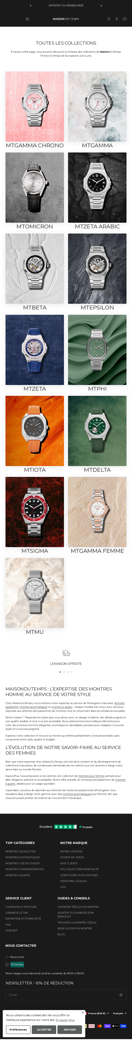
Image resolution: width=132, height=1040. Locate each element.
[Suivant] (101, 5)
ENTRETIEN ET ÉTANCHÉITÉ (23, 918)
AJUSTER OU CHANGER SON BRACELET (76, 914)
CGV (63, 887)
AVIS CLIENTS (69, 863)
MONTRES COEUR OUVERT (23, 863)
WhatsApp (17, 964)
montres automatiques (33, 707)
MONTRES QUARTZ (18, 875)
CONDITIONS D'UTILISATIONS (79, 875)
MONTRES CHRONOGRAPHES (25, 869)
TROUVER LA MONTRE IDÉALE (77, 922)
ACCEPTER (44, 1029)
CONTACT (12, 930)
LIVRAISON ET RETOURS (21, 907)
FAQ (8, 924)
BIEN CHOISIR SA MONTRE (75, 928)
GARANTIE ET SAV (17, 912)
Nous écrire (15, 957)
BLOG (61, 934)
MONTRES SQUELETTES (21, 851)
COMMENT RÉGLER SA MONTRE (78, 907)
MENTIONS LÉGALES (73, 881)
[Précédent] (30, 5)
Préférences (18, 1029)
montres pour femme (91, 776)
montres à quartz (62, 707)
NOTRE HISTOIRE (71, 851)
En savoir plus (65, 1020)
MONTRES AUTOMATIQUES (23, 857)
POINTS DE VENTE (72, 857)
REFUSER (70, 1029)
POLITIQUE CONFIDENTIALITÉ (79, 869)
